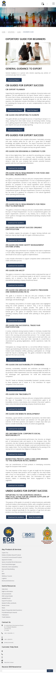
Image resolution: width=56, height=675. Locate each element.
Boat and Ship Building (8, 569)
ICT (3, 571)
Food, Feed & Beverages (8, 564)
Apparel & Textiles (7, 560)
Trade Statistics (6, 617)
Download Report (14, 80)
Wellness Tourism (7, 576)
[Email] (24, 670)
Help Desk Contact (9, 662)
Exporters (11, 32)
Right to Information (7, 591)
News (3, 608)
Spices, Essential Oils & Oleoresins (11, 562)
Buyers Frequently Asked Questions (12, 610)
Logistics (4, 578)
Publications (5, 615)
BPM (3, 574)
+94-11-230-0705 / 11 (9, 633)
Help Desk (5, 589)
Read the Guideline (35, 517)
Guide (19, 32)
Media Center (5, 605)
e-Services (42, 3)
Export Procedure (7, 601)
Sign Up (49, 670)
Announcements (6, 594)
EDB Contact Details (7, 596)
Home (3, 32)
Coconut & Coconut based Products (12, 557)
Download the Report (15, 110)
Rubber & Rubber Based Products (11, 555)
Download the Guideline (16, 168)
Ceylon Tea (5, 552)
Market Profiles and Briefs (9, 603)
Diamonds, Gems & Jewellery (10, 567)
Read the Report (32, 110)
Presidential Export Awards (9, 612)
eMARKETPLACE (6, 598)
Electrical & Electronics (8, 581)
